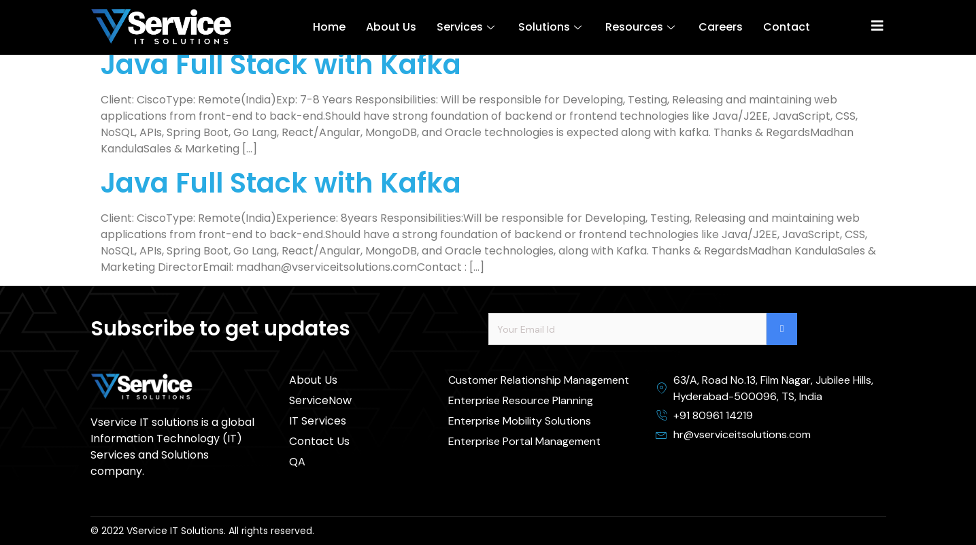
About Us (391, 27)
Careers (721, 27)
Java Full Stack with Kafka (281, 65)
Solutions (551, 27)
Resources (641, 27)
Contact (786, 27)
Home (329, 27)
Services (467, 27)
